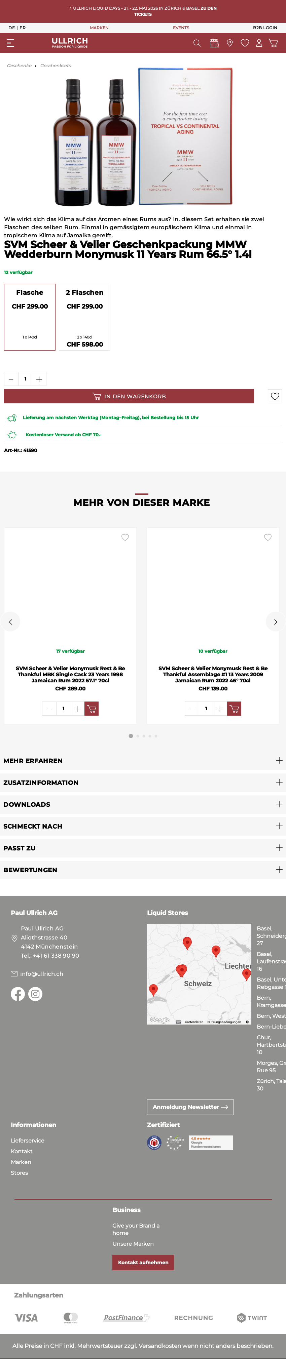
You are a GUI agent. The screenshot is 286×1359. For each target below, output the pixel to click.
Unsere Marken (133, 1244)
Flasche (29, 292)
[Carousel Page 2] (138, 736)
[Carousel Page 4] (150, 736)
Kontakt (22, 1151)
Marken (21, 1162)
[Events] (213, 45)
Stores (19, 1173)
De (11, 27)
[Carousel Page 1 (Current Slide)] (131, 736)
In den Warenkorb (129, 396)
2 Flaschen (84, 292)
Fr (23, 27)
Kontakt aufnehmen (143, 1263)
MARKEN (99, 27)
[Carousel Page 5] (156, 736)
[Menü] (10, 43)
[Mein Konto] (258, 43)
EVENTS (181, 27)
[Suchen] (196, 43)
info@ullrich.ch (42, 974)
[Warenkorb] (272, 42)
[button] (143, 761)
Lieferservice (27, 1140)
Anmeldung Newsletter (190, 1107)
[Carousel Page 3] (144, 736)
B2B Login (265, 27)
